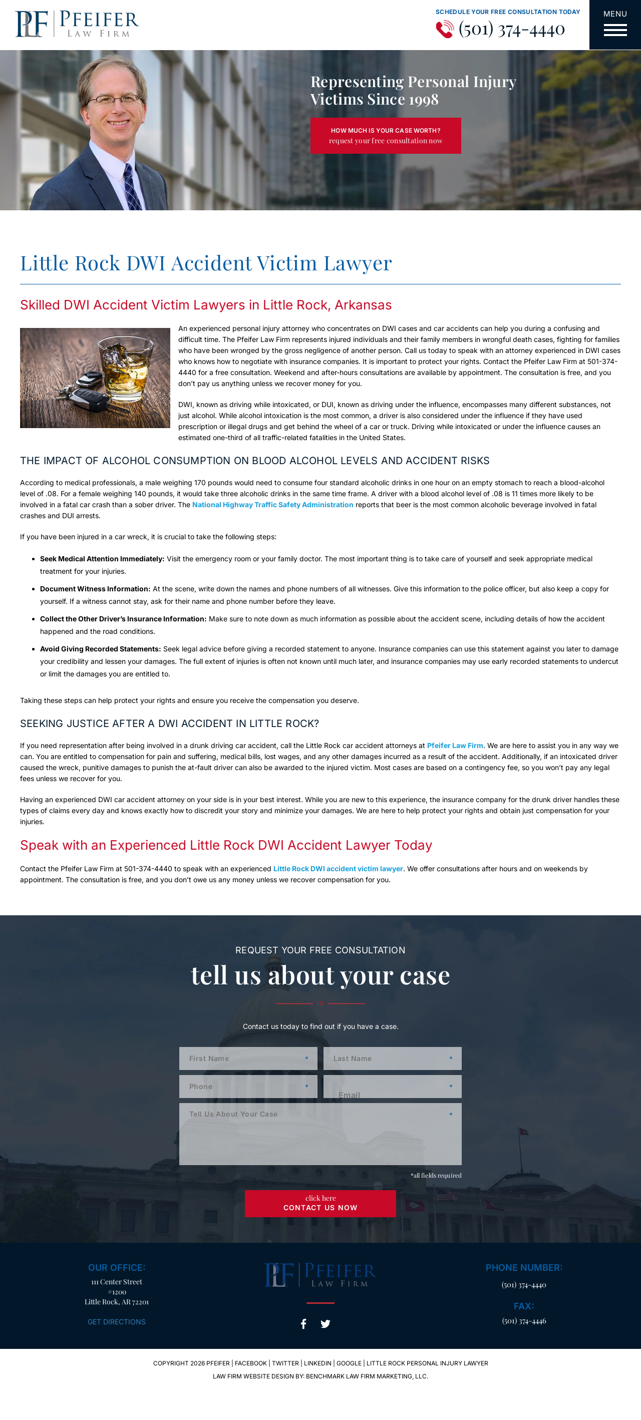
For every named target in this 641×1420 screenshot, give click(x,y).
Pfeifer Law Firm (455, 745)
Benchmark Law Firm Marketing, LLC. (367, 1376)
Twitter (325, 1324)
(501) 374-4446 (524, 1320)
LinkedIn (318, 1363)
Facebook (303, 1324)
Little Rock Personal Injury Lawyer (427, 1363)
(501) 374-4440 (512, 28)
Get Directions (117, 1321)
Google (349, 1363)
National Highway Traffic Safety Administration (273, 504)
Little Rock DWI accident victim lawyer (338, 868)
